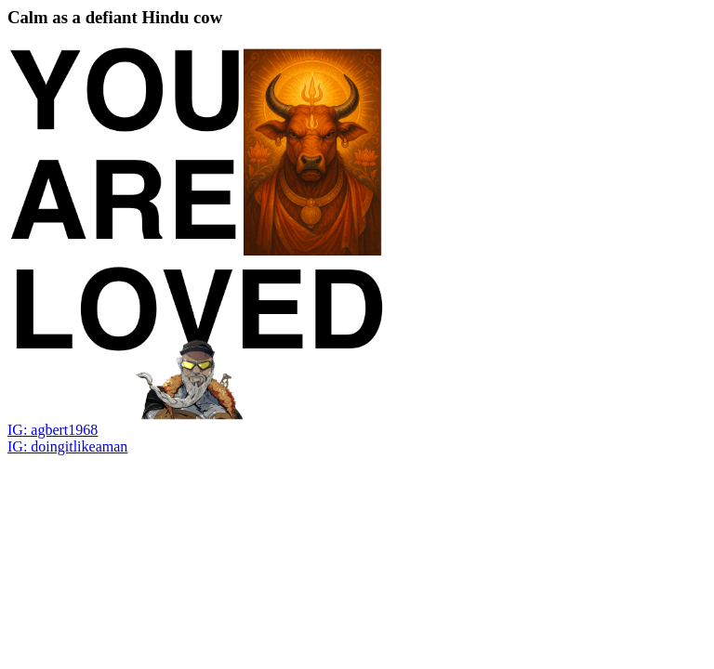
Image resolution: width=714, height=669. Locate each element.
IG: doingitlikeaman (67, 446)
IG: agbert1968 (52, 430)
